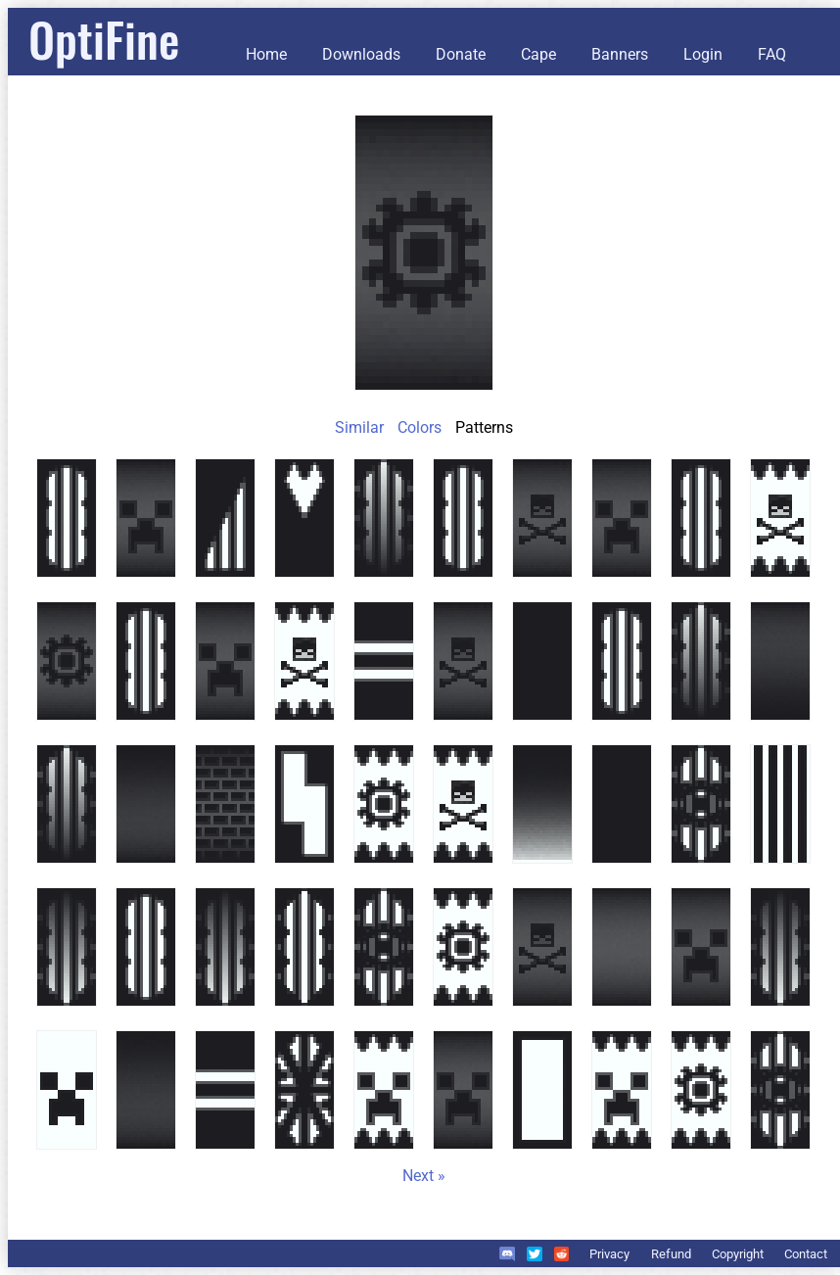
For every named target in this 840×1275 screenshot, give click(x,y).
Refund (671, 1254)
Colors (419, 427)
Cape (538, 54)
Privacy (609, 1254)
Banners (619, 54)
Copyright (738, 1254)
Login (703, 54)
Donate (461, 54)
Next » (423, 1175)
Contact (805, 1254)
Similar (359, 427)
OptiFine (103, 38)
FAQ (772, 54)
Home (266, 54)
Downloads (361, 54)
